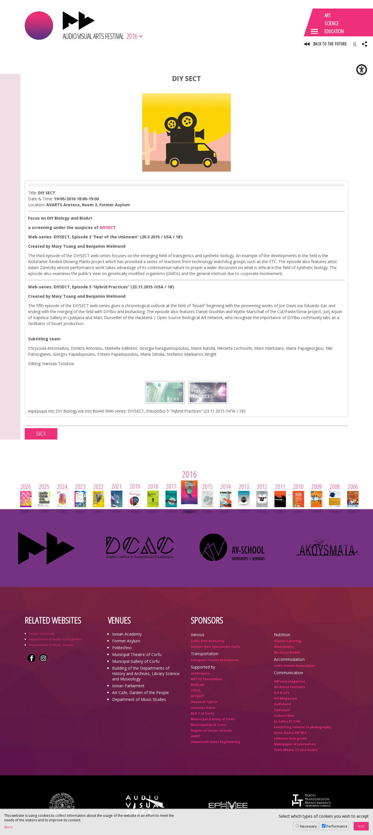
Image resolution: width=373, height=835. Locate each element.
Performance (336, 826)
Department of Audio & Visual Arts (55, 639)
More (8, 827)
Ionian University (42, 633)
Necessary (308, 826)
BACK (41, 434)
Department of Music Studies (51, 645)
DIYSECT (108, 227)
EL (355, 44)
